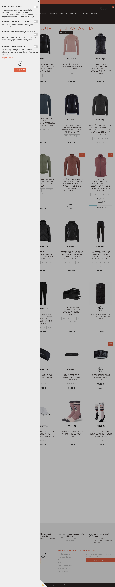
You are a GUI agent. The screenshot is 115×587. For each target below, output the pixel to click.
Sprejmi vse (20, 70)
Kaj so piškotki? (8, 58)
